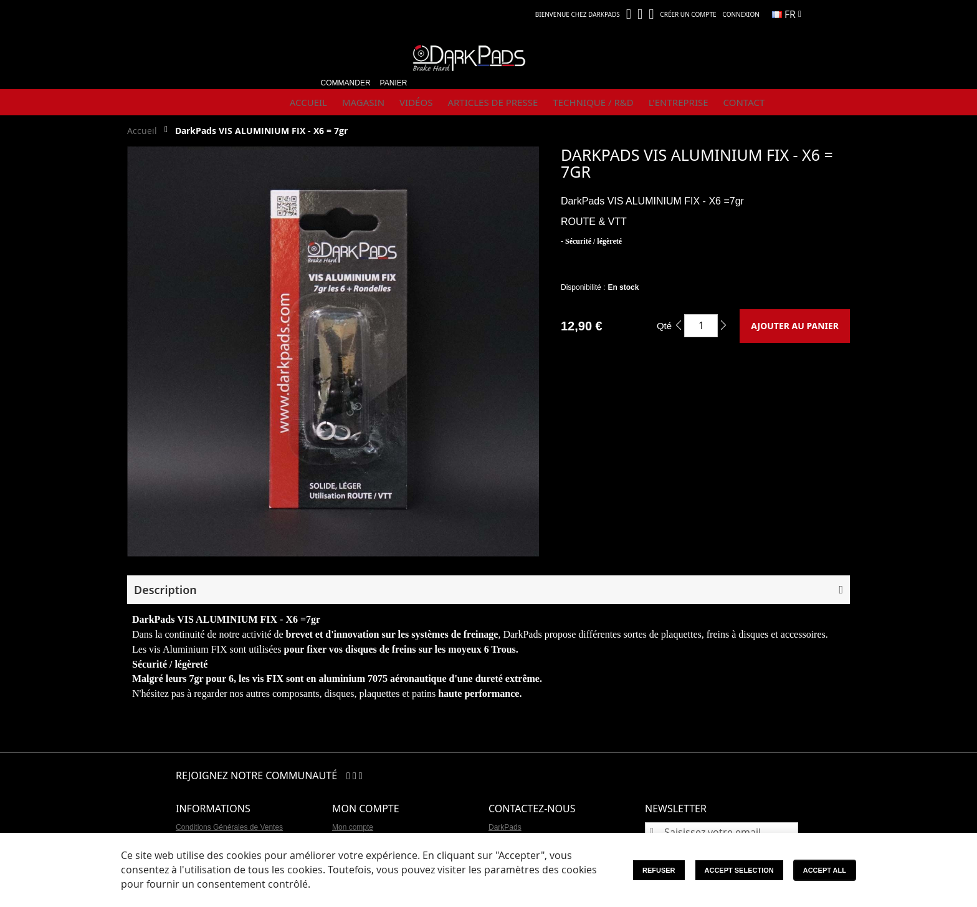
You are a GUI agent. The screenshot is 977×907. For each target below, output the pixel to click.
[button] (786, 14)
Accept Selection (739, 870)
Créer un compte (688, 14)
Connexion (741, 14)
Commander (346, 83)
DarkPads (505, 827)
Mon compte (352, 827)
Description (165, 589)
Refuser (658, 870)
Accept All (824, 870)
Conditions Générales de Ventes (229, 827)
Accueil (142, 131)
